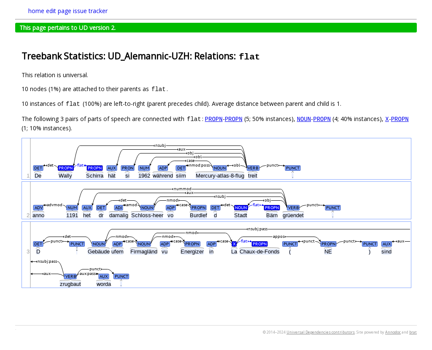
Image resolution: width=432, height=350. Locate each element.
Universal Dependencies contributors (320, 332)
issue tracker (90, 11)
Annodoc (393, 332)
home (36, 11)
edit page (58, 11)
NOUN (304, 119)
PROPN (214, 119)
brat (413, 332)
